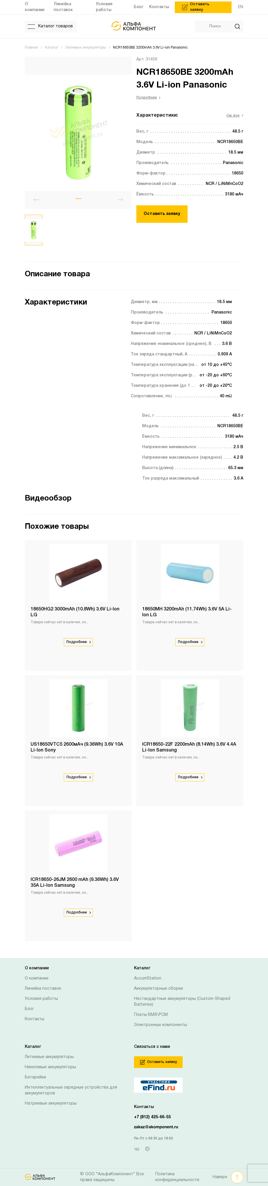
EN (240, 7)
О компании (36, 978)
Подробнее (148, 97)
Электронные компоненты (160, 1025)
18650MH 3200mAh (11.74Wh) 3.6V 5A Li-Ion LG (187, 612)
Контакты (34, 1019)
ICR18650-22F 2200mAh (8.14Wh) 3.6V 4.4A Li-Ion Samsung (189, 747)
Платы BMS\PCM (151, 1015)
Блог (29, 1009)
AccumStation (147, 978)
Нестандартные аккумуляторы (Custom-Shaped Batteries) (182, 1002)
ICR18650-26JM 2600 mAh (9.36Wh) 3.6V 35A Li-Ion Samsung (75, 883)
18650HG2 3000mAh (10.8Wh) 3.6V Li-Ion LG (75, 612)
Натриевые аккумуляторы (51, 1103)
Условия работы (41, 999)
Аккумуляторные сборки (158, 989)
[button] (78, 198)
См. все (234, 115)
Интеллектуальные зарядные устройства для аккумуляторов (71, 1090)
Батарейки (35, 1077)
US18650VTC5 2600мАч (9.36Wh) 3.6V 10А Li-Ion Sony (77, 747)
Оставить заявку (162, 214)
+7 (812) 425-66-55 (152, 1117)
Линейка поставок (43, 989)
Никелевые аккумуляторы (50, 1067)
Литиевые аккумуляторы (49, 1057)
